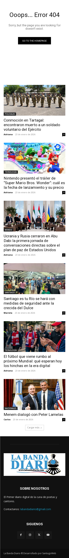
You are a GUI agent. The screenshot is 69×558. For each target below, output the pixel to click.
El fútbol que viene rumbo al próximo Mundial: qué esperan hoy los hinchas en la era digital (33, 361)
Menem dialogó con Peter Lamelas (33, 414)
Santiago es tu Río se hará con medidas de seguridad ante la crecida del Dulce (29, 303)
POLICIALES (10, 114)
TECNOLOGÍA (11, 172)
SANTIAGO (10, 292)
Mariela (8, 312)
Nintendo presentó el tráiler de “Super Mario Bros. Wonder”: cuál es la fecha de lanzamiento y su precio (34, 183)
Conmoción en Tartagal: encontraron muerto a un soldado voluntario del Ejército (32, 125)
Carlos (7, 419)
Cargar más (34, 427)
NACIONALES (10, 408)
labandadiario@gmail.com (35, 509)
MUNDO (8, 230)
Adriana (8, 134)
